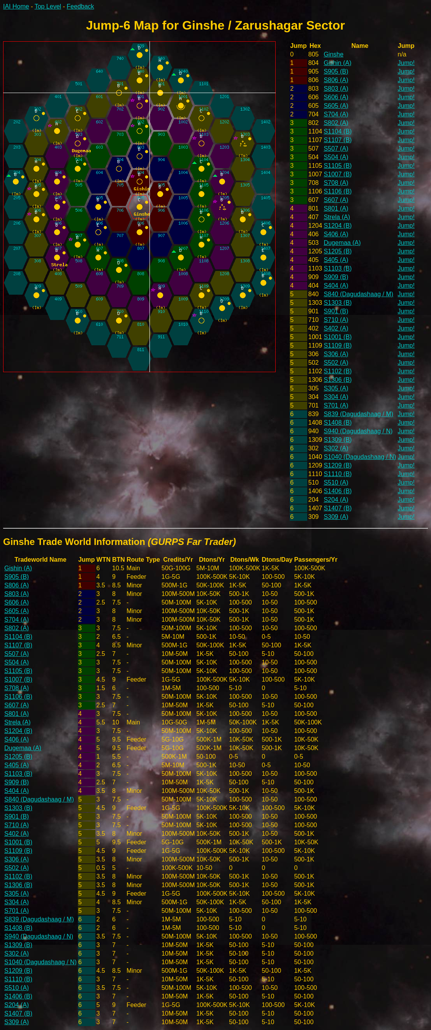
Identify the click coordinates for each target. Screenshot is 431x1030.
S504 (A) (336, 157)
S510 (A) (336, 482)
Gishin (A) (337, 63)
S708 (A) (336, 182)
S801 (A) (336, 208)
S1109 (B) (338, 345)
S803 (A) (336, 88)
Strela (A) (337, 217)
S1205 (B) (338, 251)
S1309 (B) (338, 439)
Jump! (406, 63)
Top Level (48, 6)
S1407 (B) (338, 508)
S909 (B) (336, 277)
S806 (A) (336, 80)
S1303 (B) (338, 302)
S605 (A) (336, 105)
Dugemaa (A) (342, 242)
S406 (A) (336, 234)
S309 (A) (336, 516)
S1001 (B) (338, 337)
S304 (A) (336, 397)
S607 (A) (336, 200)
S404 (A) (336, 285)
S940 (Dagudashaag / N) (358, 431)
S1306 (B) (338, 379)
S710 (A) (336, 319)
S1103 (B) (338, 268)
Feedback (80, 6)
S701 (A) (336, 405)
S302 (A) (336, 448)
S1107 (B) (338, 140)
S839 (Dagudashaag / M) (358, 414)
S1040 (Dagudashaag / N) (360, 456)
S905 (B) (336, 71)
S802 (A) (336, 123)
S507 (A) (336, 148)
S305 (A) (336, 388)
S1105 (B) (338, 165)
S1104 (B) (338, 131)
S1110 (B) (338, 474)
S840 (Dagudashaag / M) (358, 294)
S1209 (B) (338, 465)
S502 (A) (336, 362)
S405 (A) (336, 260)
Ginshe (333, 54)
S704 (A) (336, 114)
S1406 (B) (338, 491)
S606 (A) (336, 97)
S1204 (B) (338, 225)
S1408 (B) (338, 422)
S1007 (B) (338, 174)
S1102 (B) (338, 371)
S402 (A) (336, 328)
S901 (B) (336, 311)
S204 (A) (336, 499)
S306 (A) (336, 354)
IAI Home (16, 6)
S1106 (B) (338, 191)
